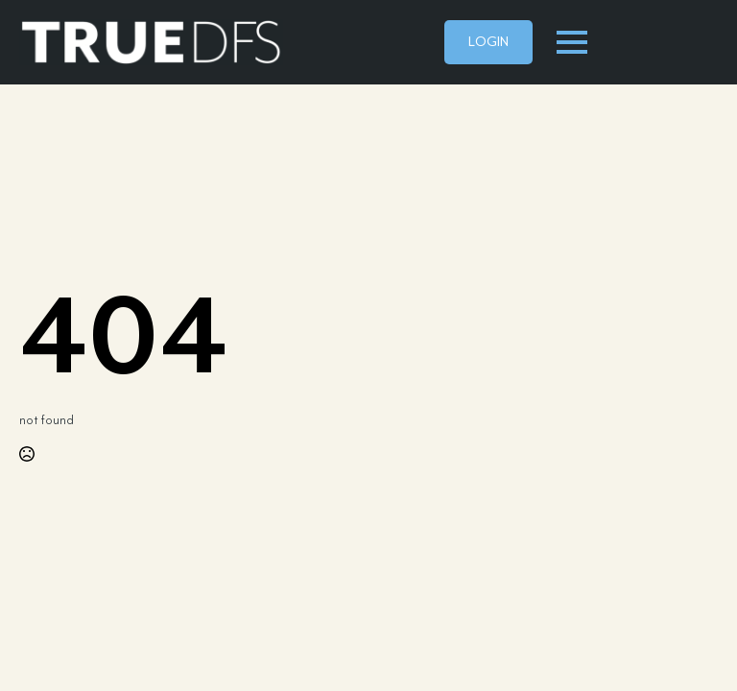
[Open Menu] (572, 42)
